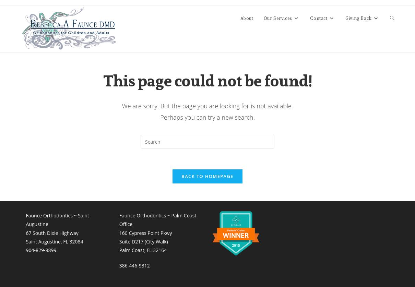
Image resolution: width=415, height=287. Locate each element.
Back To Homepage (207, 176)
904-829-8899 (41, 250)
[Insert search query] (207, 141)
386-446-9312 (134, 265)
